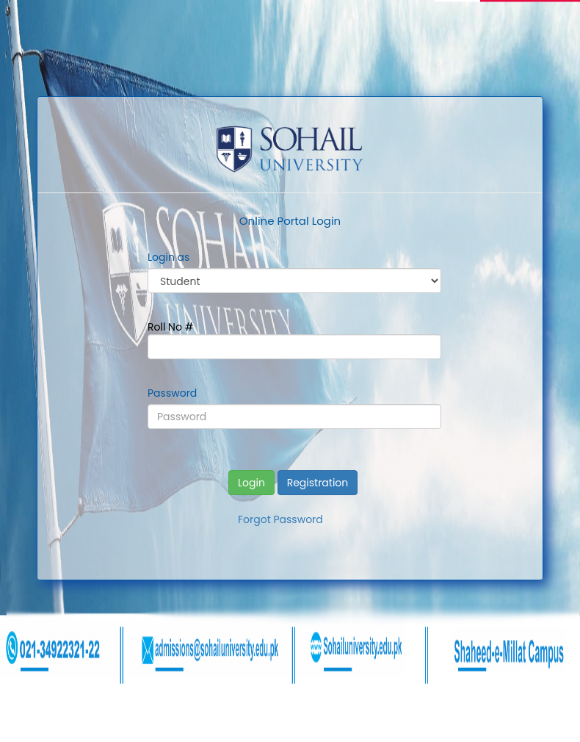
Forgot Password (280, 519)
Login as (168, 257)
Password (172, 393)
